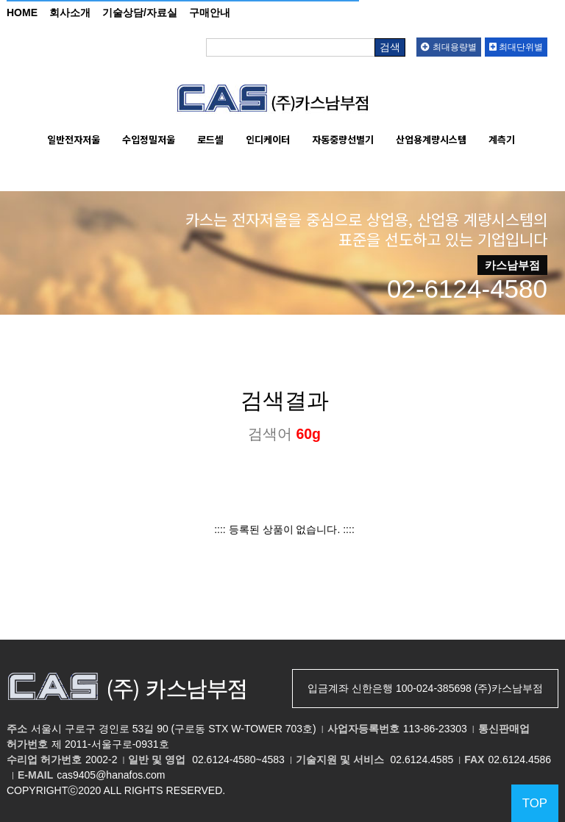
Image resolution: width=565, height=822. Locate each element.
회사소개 (69, 12)
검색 (390, 47)
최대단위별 (516, 47)
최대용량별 (448, 47)
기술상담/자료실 (139, 12)
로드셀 (210, 139)
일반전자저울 (73, 139)
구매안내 (209, 12)
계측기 (501, 139)
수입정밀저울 (148, 139)
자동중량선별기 (343, 139)
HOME (22, 12)
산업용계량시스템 (431, 139)
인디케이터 (268, 139)
